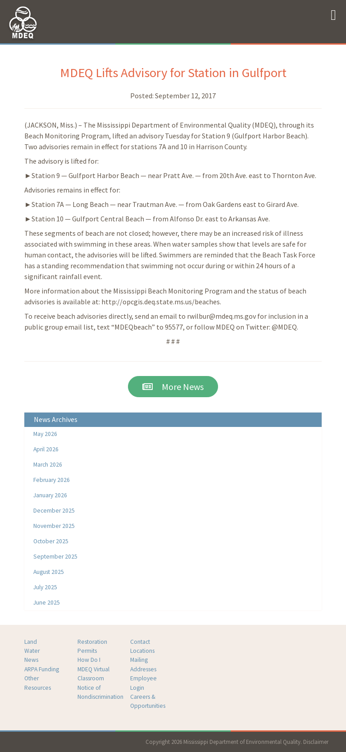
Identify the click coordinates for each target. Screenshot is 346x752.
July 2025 (45, 587)
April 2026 (46, 449)
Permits (87, 651)
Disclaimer (315, 741)
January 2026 (50, 495)
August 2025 (48, 572)
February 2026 (51, 480)
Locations (142, 651)
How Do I (88, 660)
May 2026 (45, 434)
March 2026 (47, 464)
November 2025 (54, 526)
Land (30, 642)
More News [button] (173, 386)
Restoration (92, 642)
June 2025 (46, 602)
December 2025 (54, 510)
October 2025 (50, 541)
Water (32, 651)
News (31, 660)
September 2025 (55, 556)
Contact (140, 642)
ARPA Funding (41, 669)
